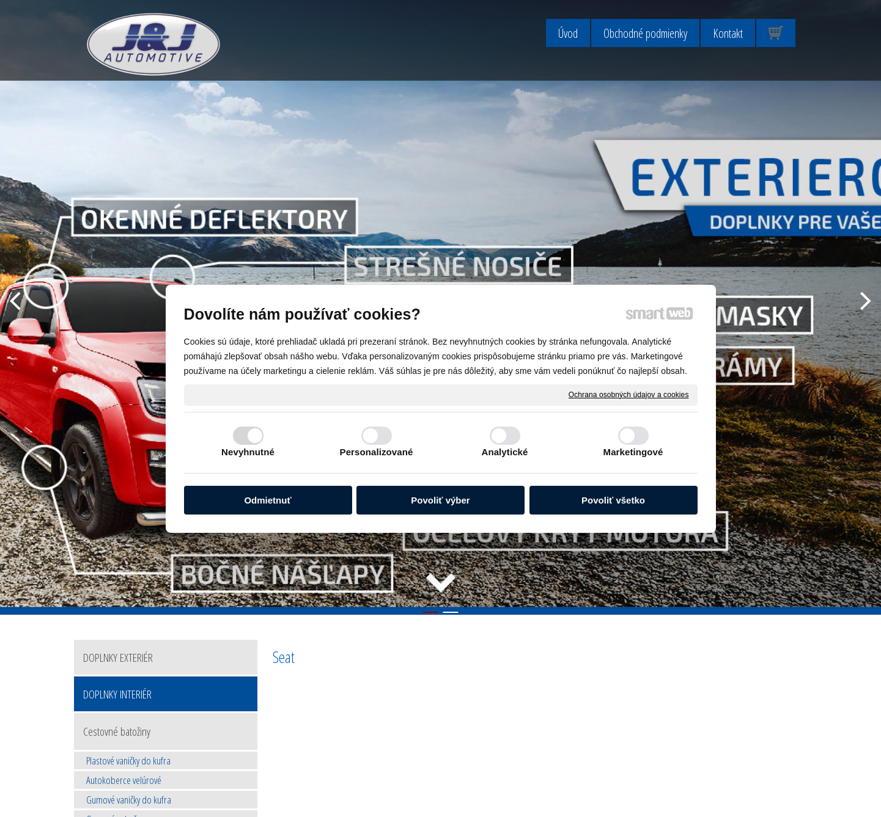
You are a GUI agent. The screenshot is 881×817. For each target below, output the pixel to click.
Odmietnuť (267, 500)
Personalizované (376, 452)
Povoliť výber (440, 500)
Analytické (504, 452)
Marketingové (633, 452)
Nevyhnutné (248, 452)
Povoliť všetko (613, 500)
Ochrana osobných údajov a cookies (629, 394)
